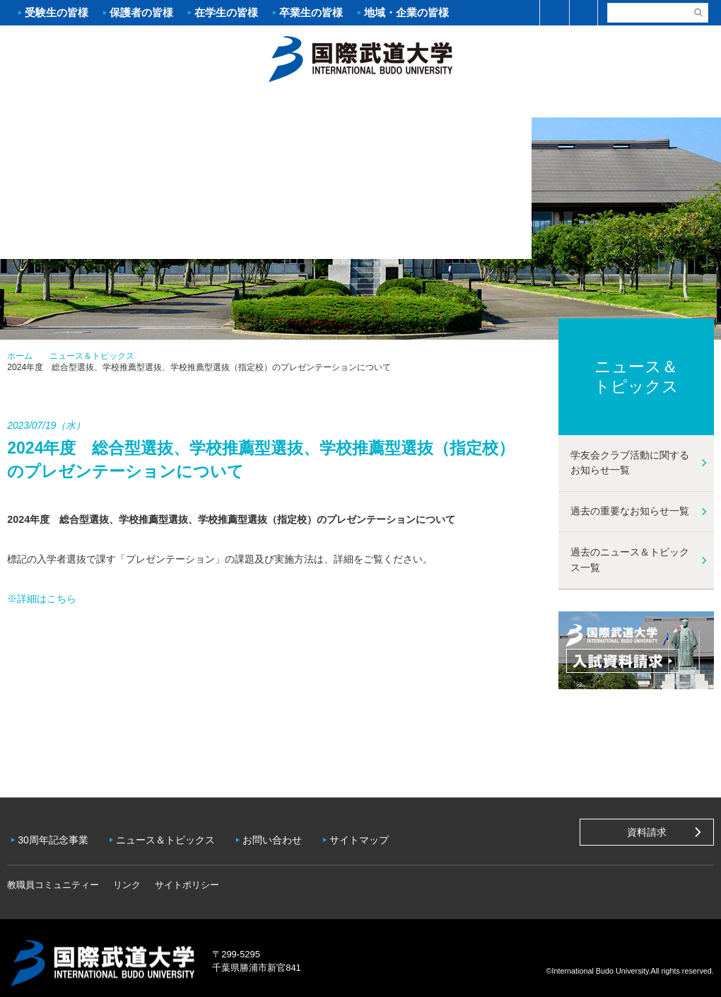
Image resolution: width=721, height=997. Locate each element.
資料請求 (647, 832)
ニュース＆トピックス (91, 356)
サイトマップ (373, 835)
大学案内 (60, 103)
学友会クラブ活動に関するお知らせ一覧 (629, 462)
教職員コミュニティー (53, 875)
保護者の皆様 (141, 12)
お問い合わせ (282, 835)
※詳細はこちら (41, 598)
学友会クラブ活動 (660, 103)
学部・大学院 (300, 103)
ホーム (360, 57)
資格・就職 (420, 103)
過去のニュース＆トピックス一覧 (629, 559)
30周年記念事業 (56, 835)
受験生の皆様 (56, 12)
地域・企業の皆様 (406, 12)
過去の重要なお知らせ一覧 (629, 511)
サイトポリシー (187, 875)
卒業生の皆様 (311, 12)
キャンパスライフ (541, 103)
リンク (127, 875)
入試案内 (180, 103)
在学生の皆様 (226, 12)
